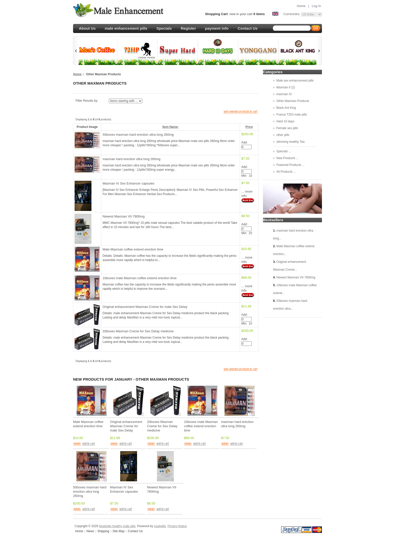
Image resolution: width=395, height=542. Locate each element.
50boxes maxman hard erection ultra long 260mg (138, 134)
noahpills (160, 526)
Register (188, 28)
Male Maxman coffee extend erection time (133, 249)
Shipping (103, 531)
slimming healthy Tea (290, 141)
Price (249, 127)
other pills (282, 135)
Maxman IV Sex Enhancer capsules (128, 183)
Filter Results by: (87, 100)
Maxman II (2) (285, 87)
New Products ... (287, 158)
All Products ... (286, 171)
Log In (316, 6)
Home (301, 6)
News (90, 531)
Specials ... (283, 151)
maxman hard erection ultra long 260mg (131, 159)
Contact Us (247, 28)
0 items (259, 14)
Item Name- (170, 127)
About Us (87, 28)
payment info (216, 28)
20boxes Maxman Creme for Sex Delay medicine (138, 331)
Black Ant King (286, 108)
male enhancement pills (126, 28)
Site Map (118, 531)
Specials (164, 28)
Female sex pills (287, 128)
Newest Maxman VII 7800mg (124, 216)
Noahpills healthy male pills (117, 526)
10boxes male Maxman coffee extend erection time (140, 278)
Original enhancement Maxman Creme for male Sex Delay (145, 307)
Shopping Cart (216, 14)
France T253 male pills (291, 114)
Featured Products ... (290, 165)
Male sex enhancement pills (295, 80)
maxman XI (284, 94)
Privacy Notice (177, 526)
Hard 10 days (285, 121)
